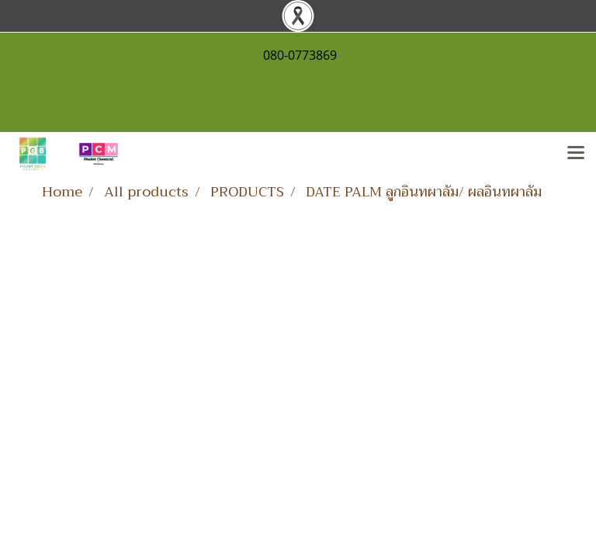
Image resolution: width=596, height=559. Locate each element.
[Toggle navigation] (576, 154)
